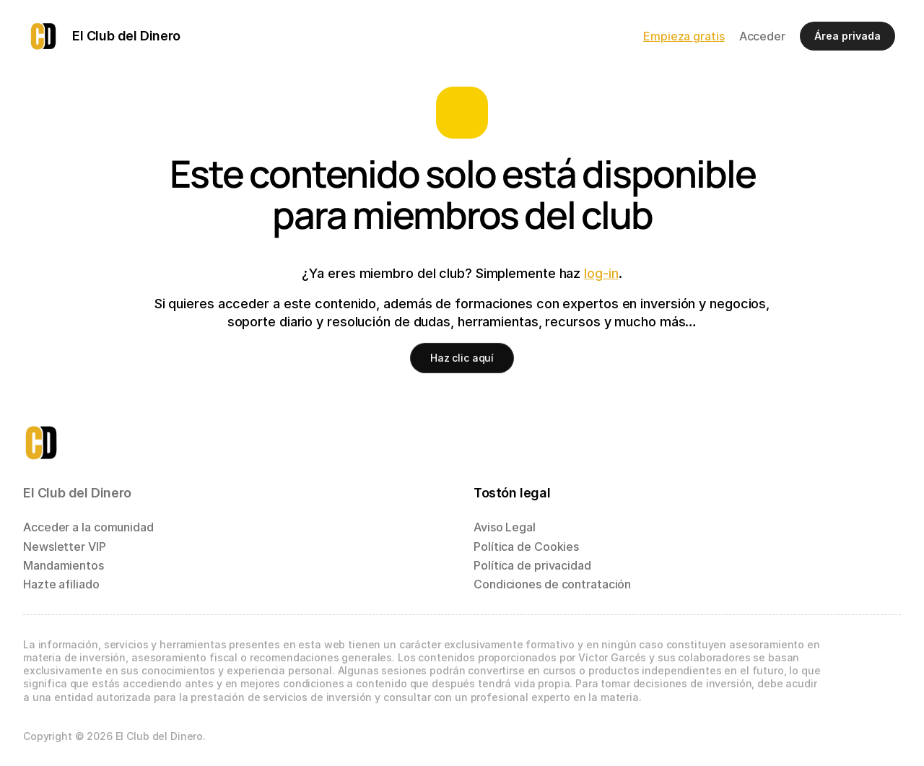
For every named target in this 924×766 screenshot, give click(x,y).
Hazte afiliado (61, 584)
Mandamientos (63, 565)
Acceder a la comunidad (88, 527)
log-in (601, 273)
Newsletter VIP (64, 546)
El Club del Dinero (77, 492)
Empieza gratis (684, 36)
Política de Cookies (526, 546)
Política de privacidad (532, 565)
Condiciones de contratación (552, 584)
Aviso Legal (505, 527)
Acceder (762, 36)
